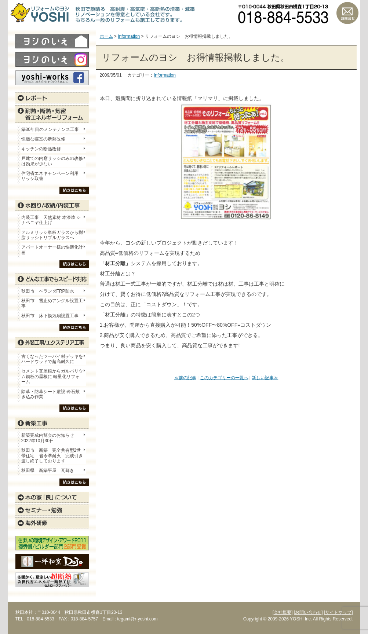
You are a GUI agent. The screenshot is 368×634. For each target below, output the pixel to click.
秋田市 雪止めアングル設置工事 (52, 303)
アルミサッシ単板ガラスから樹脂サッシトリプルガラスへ (52, 235)
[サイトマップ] (338, 612)
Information (165, 75)
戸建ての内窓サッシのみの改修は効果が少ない (52, 161)
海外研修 (52, 522)
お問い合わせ (347, 13)
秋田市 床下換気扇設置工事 (50, 315)
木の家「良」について (52, 497)
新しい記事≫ (265, 377)
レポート (52, 97)
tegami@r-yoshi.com (137, 619)
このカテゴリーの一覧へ (224, 377)
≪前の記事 (185, 377)
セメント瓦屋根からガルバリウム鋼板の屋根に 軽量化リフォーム (52, 376)
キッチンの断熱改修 (43, 148)
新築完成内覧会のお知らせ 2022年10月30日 (47, 438)
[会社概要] (283, 612)
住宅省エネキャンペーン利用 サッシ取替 (52, 176)
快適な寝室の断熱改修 (43, 139)
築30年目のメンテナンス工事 (50, 129)
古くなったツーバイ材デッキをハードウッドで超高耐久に (52, 359)
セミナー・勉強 (52, 510)
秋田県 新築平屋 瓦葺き (47, 470)
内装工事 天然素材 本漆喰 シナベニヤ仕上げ (51, 220)
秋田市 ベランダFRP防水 (47, 291)
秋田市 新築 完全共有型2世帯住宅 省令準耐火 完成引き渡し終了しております (52, 455)
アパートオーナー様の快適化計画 (52, 250)
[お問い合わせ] (308, 612)
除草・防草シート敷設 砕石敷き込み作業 (50, 394)
